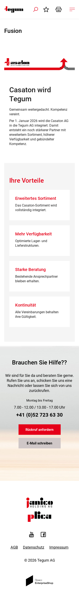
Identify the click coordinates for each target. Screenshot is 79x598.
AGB (14, 547)
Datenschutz (33, 547)
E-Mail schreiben (39, 443)
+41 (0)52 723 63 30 (39, 415)
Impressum (58, 547)
